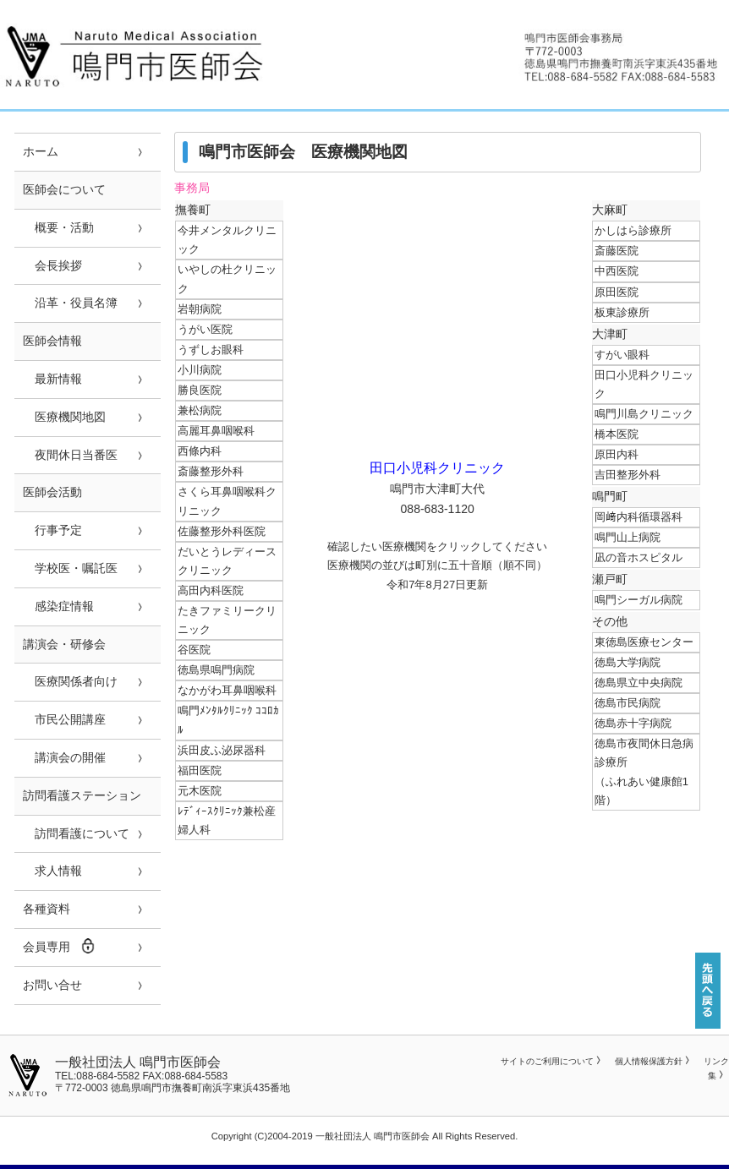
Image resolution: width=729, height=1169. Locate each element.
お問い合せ (52, 984)
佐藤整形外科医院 (222, 531)
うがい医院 (205, 329)
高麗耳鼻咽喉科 (216, 430)
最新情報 (52, 378)
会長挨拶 (52, 265)
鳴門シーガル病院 (638, 599)
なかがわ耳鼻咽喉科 (227, 690)
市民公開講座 (64, 719)
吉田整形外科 (627, 474)
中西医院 (617, 271)
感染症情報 (58, 606)
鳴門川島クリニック (644, 413)
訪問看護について (76, 833)
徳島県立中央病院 (638, 682)
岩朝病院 (200, 309)
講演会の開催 (64, 757)
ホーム (40, 151)
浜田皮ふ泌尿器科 (222, 750)
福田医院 (200, 770)
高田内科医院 (211, 590)
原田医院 (617, 292)
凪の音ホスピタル (638, 557)
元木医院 (200, 790)
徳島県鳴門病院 (216, 670)
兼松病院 (200, 410)
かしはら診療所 (633, 230)
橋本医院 (617, 434)
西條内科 (200, 451)
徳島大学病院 (627, 662)
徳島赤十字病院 (633, 723)
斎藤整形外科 (211, 471)
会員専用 (59, 945)
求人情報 (52, 870)
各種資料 (46, 908)
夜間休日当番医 (70, 455)
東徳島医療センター (644, 642)
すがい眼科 (622, 354)
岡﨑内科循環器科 (638, 517)
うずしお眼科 (211, 349)
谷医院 (194, 649)
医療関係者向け (70, 681)
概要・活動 (58, 227)
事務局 (192, 188)
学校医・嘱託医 (70, 568)
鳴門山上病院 (627, 537)
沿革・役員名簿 (70, 302)
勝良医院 (200, 390)
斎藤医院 (617, 250)
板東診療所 (622, 312)
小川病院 (200, 369)
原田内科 (617, 454)
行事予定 (52, 530)
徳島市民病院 (627, 702)
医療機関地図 (64, 416)
